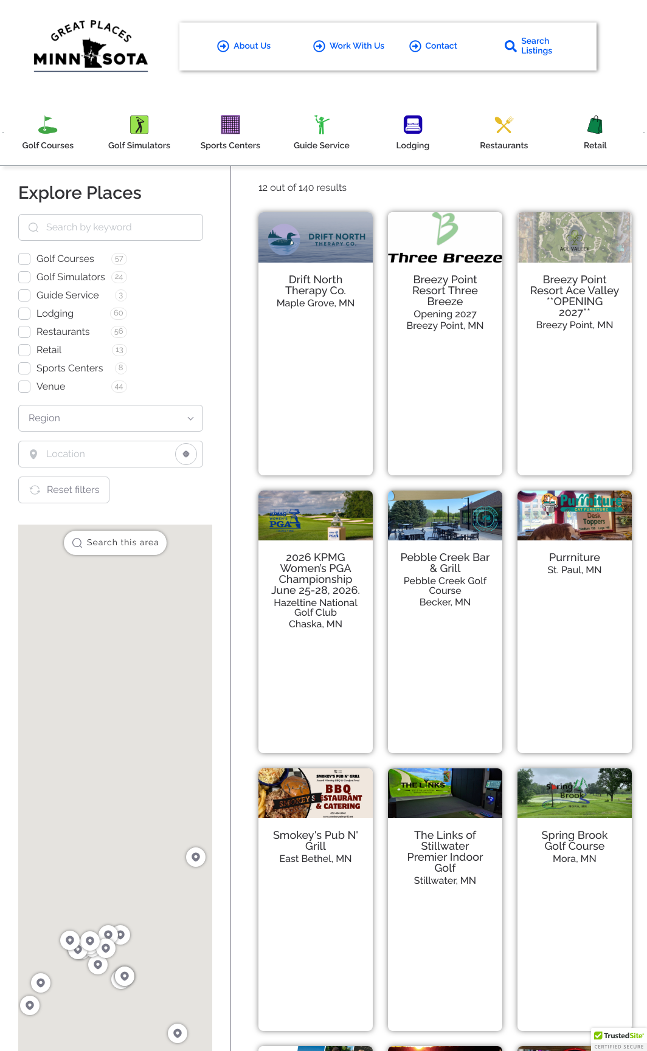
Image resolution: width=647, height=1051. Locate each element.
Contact (433, 46)
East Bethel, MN (316, 858)
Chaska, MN (315, 624)
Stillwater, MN (445, 880)
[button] (619, 1039)
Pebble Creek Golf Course (445, 585)
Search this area (115, 543)
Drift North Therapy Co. (315, 285)
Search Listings (528, 46)
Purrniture (574, 557)
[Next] (644, 132)
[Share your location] (186, 454)
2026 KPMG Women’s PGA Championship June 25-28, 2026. (315, 574)
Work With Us (348, 46)
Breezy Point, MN (444, 325)
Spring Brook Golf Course (575, 841)
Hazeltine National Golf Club (315, 607)
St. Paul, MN (574, 570)
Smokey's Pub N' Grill (315, 841)
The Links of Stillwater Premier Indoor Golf (445, 852)
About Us (244, 46)
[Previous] (3, 132)
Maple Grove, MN (316, 303)
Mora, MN (575, 858)
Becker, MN (445, 602)
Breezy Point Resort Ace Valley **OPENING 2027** (575, 296)
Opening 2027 (444, 314)
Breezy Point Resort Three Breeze (445, 291)
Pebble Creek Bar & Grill (445, 563)
